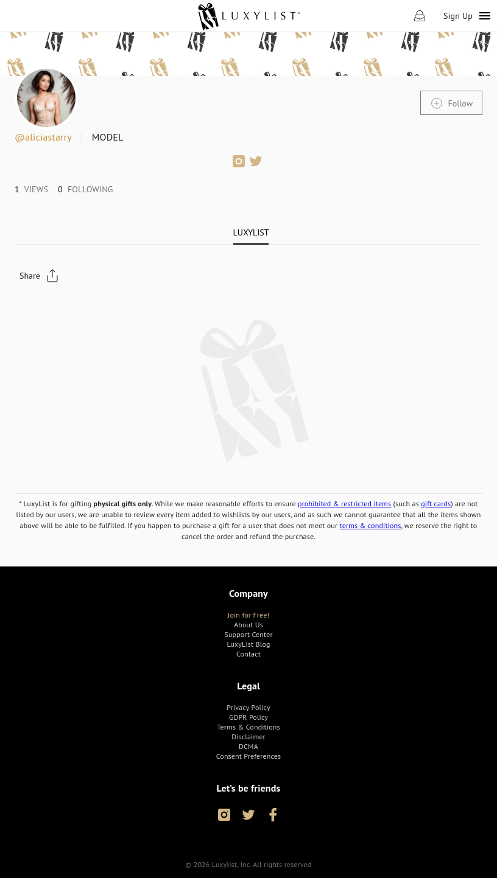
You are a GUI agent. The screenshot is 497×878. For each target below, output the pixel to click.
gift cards (436, 503)
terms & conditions (370, 525)
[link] (249, 15)
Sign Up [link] (458, 15)
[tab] (251, 232)
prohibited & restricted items (344, 503)
